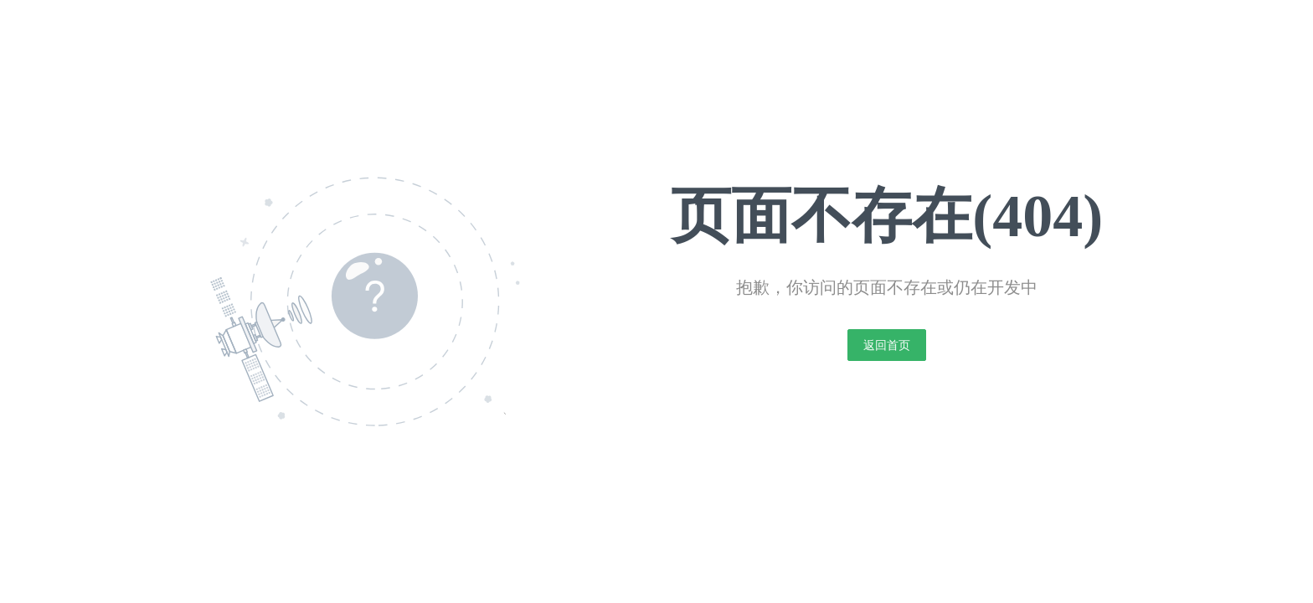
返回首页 (886, 345)
